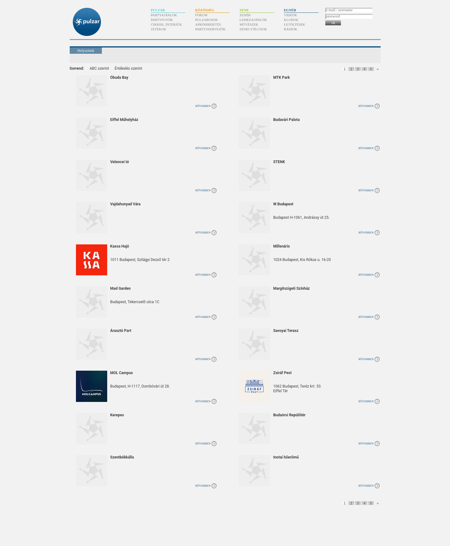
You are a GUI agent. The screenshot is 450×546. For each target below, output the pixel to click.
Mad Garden (120, 288)
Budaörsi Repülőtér (289, 415)
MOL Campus (121, 373)
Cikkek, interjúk (166, 24)
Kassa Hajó (119, 246)
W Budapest (283, 204)
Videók (290, 15)
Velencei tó (119, 162)
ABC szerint (99, 68)
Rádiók (291, 29)
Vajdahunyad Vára (125, 204)
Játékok (159, 29)
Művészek (249, 24)
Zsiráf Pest (282, 373)
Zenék (245, 15)
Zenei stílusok (253, 29)
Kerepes (117, 415)
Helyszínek (86, 50)
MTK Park (281, 77)
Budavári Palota (286, 120)
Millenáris (281, 246)
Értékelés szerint (128, 68)
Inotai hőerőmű (286, 457)
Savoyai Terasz (285, 330)
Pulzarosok (206, 20)
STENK (279, 162)
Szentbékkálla (122, 457)
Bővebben (203, 106)
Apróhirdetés (208, 24)
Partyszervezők (210, 29)
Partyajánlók (164, 15)
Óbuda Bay (119, 77)
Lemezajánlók (253, 20)
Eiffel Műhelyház (124, 120)
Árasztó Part (120, 330)
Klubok (291, 20)
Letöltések (294, 24)
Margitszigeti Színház (291, 288)
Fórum (201, 15)
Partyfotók (162, 20)
